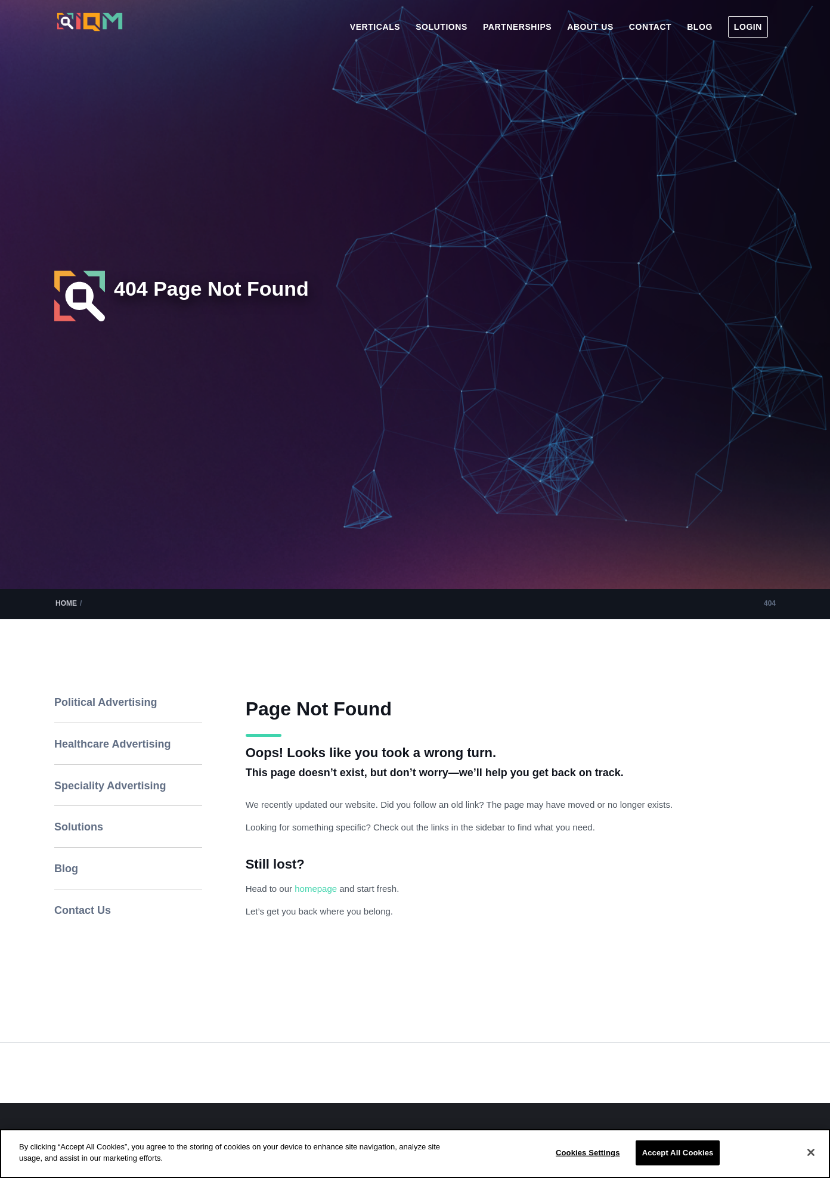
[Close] (811, 1152)
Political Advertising (105, 702)
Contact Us (82, 910)
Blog (66, 869)
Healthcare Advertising (112, 744)
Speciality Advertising (110, 786)
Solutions (78, 827)
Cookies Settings (588, 1152)
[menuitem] (375, 27)
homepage (317, 889)
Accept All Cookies (678, 1152)
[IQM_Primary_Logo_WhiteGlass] (89, 32)
